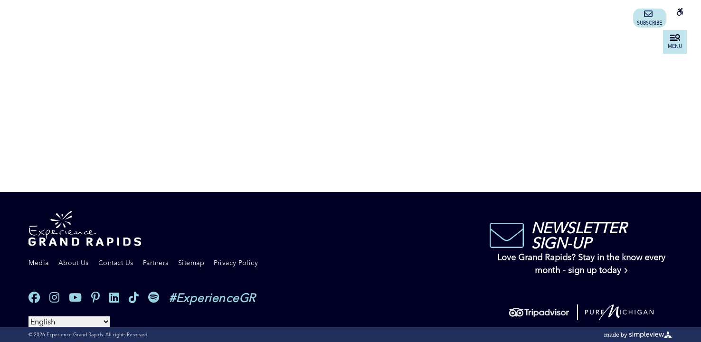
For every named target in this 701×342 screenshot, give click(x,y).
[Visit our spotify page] (153, 297)
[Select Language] (69, 321)
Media (38, 262)
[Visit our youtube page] (75, 297)
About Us (73, 262)
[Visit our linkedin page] (114, 297)
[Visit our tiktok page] (134, 297)
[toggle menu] (675, 42)
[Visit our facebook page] (34, 297)
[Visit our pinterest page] (95, 297)
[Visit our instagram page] (54, 297)
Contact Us (115, 262)
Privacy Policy (236, 262)
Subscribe (649, 18)
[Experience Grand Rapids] (84, 229)
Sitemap (191, 262)
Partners (156, 262)
